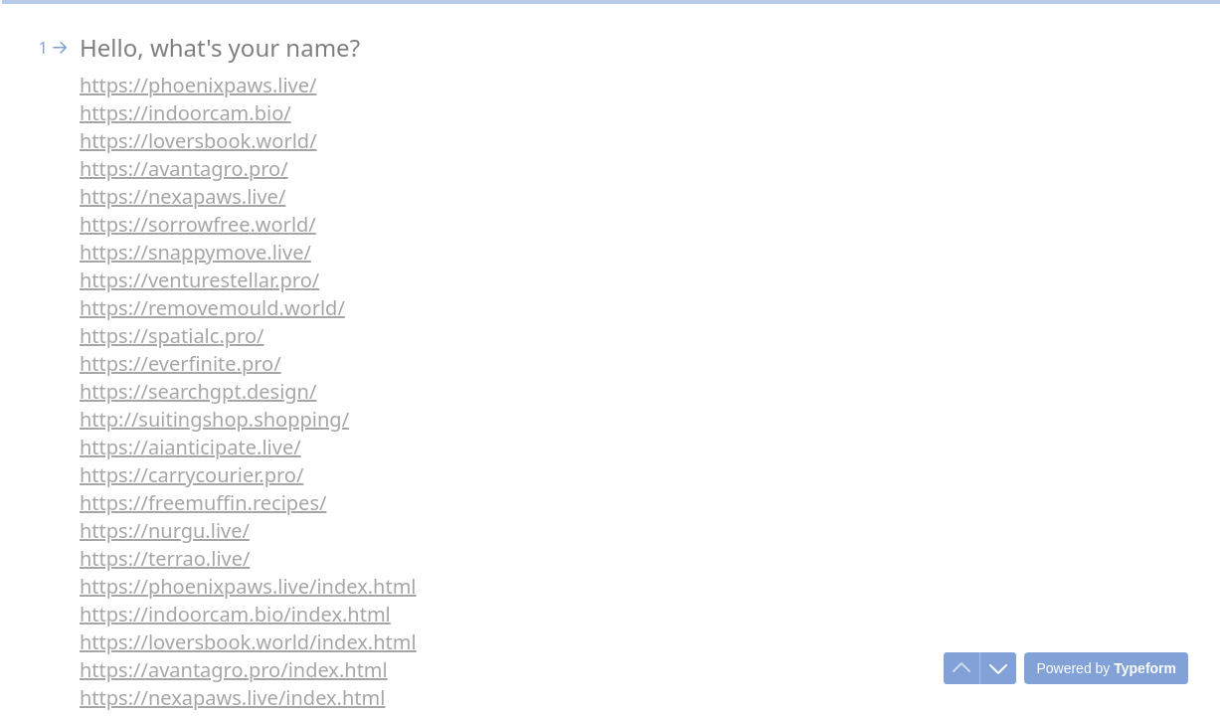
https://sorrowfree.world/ (198, 224)
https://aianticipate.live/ (190, 447)
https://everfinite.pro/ (180, 363)
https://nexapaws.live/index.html (232, 697)
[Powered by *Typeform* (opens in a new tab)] (1106, 668)
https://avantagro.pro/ (184, 168)
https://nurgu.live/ (165, 530)
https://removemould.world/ (212, 307)
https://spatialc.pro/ (171, 335)
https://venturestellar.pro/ (199, 280)
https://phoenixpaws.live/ (198, 85)
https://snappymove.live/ (195, 252)
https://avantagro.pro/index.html (234, 669)
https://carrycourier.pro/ (191, 474)
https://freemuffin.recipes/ (203, 502)
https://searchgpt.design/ (198, 391)
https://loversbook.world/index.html (248, 641)
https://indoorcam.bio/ (185, 112)
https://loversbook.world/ (198, 140)
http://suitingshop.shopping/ (214, 419)
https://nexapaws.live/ (182, 196)
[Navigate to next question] (998, 668)
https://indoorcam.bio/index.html (235, 614)
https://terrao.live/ (165, 558)
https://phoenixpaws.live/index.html (248, 586)
